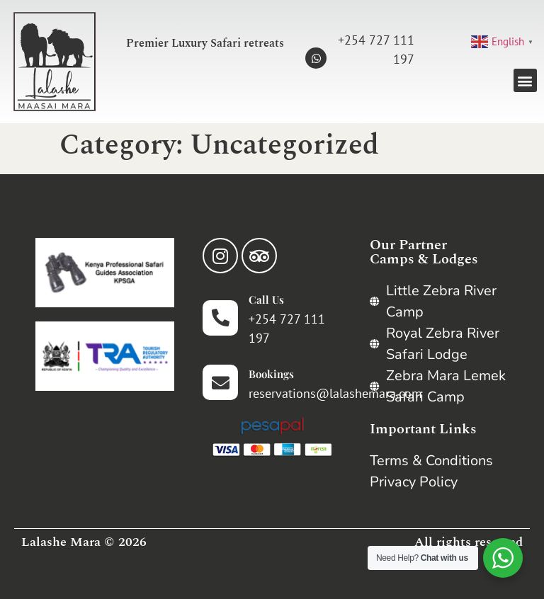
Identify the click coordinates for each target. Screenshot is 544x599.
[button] (525, 80)
